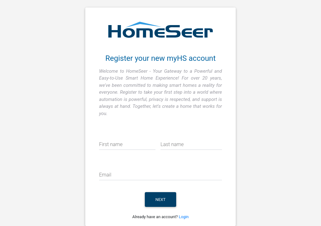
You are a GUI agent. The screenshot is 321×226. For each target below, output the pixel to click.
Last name (172, 144)
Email (105, 175)
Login (184, 216)
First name (111, 144)
